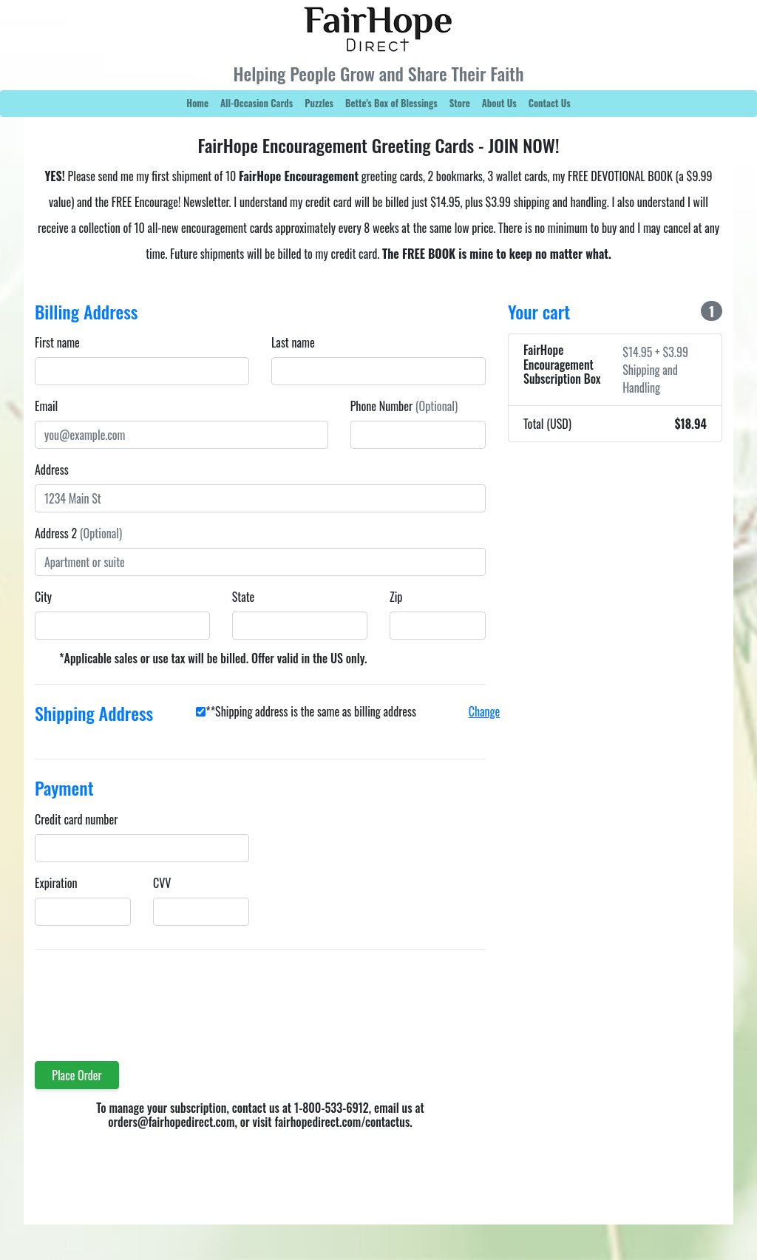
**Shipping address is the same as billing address (311, 711)
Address (52, 469)
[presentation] (147, 997)
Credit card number (76, 819)
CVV (162, 883)
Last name (293, 342)
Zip (396, 597)
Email (46, 406)
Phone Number (404, 406)
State (243, 597)
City (43, 597)
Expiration (56, 883)
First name (57, 342)
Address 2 (78, 533)
